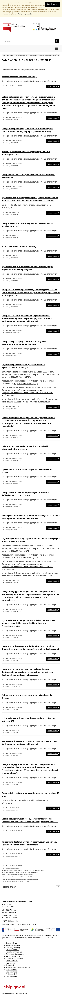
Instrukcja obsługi (13, 947)
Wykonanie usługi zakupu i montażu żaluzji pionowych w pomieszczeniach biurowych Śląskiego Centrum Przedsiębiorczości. (28, 623)
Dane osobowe (12, 961)
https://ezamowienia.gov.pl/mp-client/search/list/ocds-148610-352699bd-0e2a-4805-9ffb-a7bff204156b (27, 393)
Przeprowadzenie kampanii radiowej (19, 246)
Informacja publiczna (14, 958)
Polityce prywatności (25, 14)
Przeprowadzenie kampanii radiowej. (19, 76)
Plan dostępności (12, 976)
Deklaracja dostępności (15, 954)
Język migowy (11, 963)
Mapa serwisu (11, 969)
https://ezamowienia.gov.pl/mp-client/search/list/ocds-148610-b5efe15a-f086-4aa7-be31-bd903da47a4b (27, 567)
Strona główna (8, 55)
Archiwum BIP (11, 974)
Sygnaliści (10, 965)
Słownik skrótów (12, 950)
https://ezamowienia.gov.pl (26, 383)
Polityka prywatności (14, 952)
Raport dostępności (13, 956)
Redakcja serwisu (13, 945)
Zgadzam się (53, 4)
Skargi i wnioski (12, 972)
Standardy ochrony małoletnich (18, 967)
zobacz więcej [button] (53, 86)
